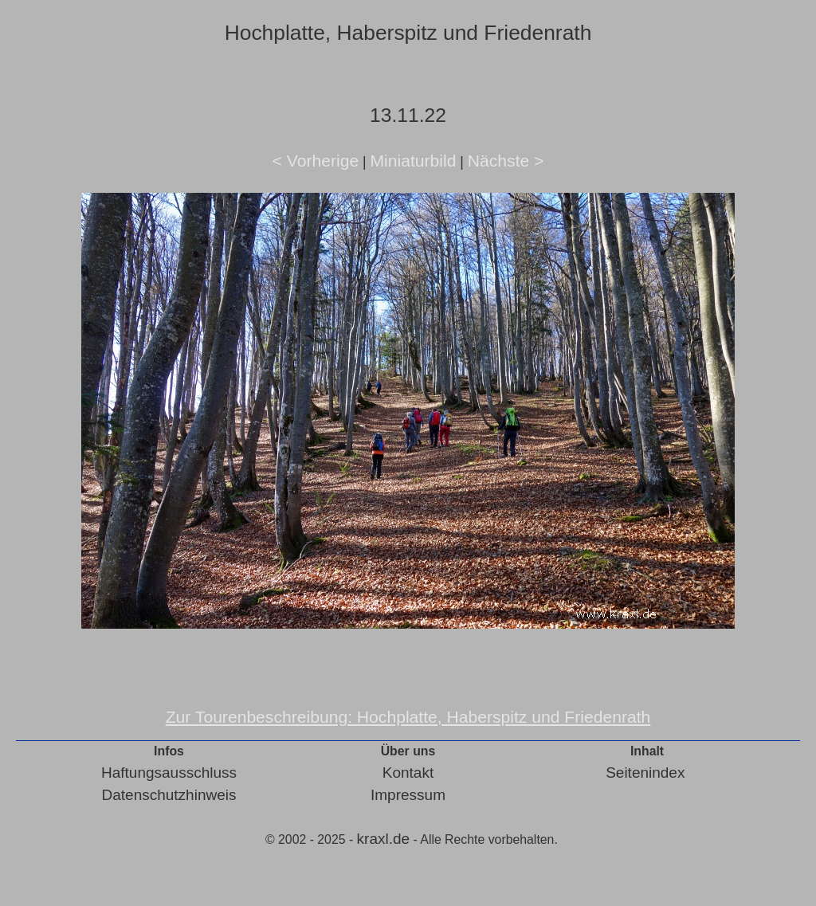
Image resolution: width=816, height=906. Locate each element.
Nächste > (506, 160)
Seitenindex (645, 772)
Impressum (408, 794)
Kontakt (408, 772)
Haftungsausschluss (169, 772)
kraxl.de (383, 838)
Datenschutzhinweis (169, 794)
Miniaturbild (413, 160)
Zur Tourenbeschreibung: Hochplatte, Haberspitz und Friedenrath (408, 717)
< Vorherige (316, 160)
